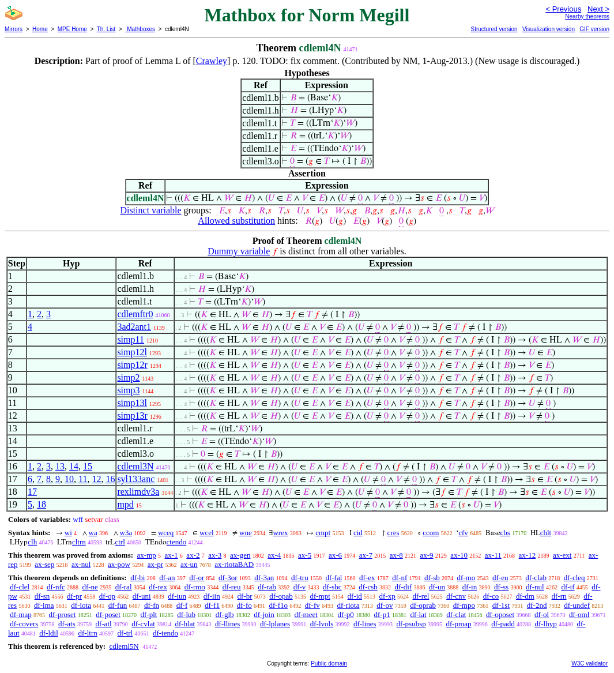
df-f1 (212, 605)
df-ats (67, 623)
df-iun (177, 596)
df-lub (186, 614)
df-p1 (382, 614)
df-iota (81, 605)
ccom (431, 532)
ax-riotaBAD (234, 564)
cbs (505, 532)
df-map (21, 614)
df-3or (228, 577)
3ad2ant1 (134, 327)
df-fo (244, 605)
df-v (299, 586)
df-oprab (423, 605)
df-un (437, 586)
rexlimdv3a (138, 492)
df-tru (299, 577)
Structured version (493, 29)
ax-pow (119, 564)
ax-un (189, 564)
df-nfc (56, 586)
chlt (546, 532)
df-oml (579, 614)
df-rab (267, 586)
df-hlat (185, 623)
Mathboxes (140, 29)
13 (60, 466)
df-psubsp (410, 623)
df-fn (151, 605)
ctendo (177, 541)
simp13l (132, 403)
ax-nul (81, 564)
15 (87, 466)
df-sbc (332, 586)
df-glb (225, 614)
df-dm (525, 596)
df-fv (312, 605)
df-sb (432, 577)
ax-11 (493, 555)
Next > (598, 9)
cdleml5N (123, 646)
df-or (196, 577)
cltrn (79, 541)
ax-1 (171, 555)
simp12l (132, 352)
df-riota (348, 605)
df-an (167, 577)
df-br (244, 596)
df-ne (89, 586)
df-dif (403, 586)
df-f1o (278, 605)
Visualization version (548, 29)
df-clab (536, 577)
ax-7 (365, 555)
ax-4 (274, 555)
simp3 (128, 390)
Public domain (329, 663)
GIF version (594, 29)
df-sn (42, 596)
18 (41, 504)
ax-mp (146, 555)
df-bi (137, 577)
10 (69, 479)
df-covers (24, 623)
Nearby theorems (587, 16)
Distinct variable (150, 210)
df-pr (74, 596)
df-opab (280, 596)
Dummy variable (239, 251)
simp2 (128, 377)
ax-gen (240, 555)
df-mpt (320, 596)
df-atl (103, 623)
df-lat (418, 614)
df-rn (559, 596)
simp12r (132, 365)
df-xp (387, 596)
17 (32, 492)
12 (96, 479)
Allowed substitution (236, 220)
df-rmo (194, 586)
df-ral (123, 586)
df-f (182, 605)
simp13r (132, 415)
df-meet (305, 614)
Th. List (106, 29)
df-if (567, 586)
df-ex (367, 577)
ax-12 (527, 555)
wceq (166, 532)
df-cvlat (143, 623)
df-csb (368, 586)
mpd (125, 504)
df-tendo (165, 633)
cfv (463, 532)
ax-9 (427, 555)
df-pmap (458, 623)
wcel (206, 532)
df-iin (212, 596)
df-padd (502, 623)
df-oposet (500, 614)
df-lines (364, 623)
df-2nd (537, 605)
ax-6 (335, 555)
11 (82, 479)
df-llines (227, 623)
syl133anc (136, 479)
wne (245, 532)
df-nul (535, 586)
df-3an (264, 577)
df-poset (108, 614)
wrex (280, 532)
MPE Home (72, 29)
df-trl (125, 633)
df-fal (333, 577)
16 (110, 479)
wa (93, 532)
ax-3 (214, 555)
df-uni (142, 596)
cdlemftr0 (135, 314)
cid (358, 532)
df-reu (232, 586)
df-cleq (574, 577)
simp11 (130, 339)
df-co (491, 596)
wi (68, 532)
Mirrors (13, 29)
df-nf (399, 577)
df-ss (501, 586)
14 (73, 466)
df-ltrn (87, 633)
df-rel (421, 596)
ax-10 (459, 555)
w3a (126, 532)
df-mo (466, 577)
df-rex (158, 586)
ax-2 (192, 555)
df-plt (149, 614)
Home (40, 29)
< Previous (563, 9)
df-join (264, 614)
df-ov (384, 605)
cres (393, 532)
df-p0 (346, 614)
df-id (355, 596)
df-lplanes (275, 623)
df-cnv (456, 596)
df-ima (44, 605)
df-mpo (464, 605)
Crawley (211, 61)
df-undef (577, 605)
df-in (469, 586)
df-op (107, 596)
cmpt (322, 532)
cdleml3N (135, 466)
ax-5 (304, 555)
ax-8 (396, 555)
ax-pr (155, 564)
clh (32, 541)
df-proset (62, 614)
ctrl (120, 541)
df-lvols (321, 623)
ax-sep (44, 564)
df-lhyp (545, 623)
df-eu (500, 577)
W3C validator (589, 663)
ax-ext (562, 555)
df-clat (456, 614)
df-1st (501, 605)
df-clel (19, 586)
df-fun (117, 605)
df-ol (541, 614)
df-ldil (48, 633)
